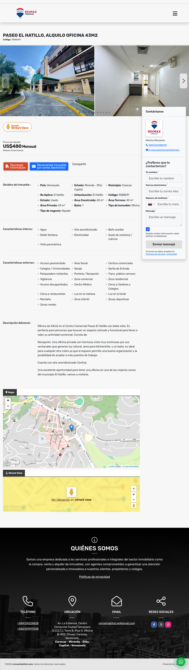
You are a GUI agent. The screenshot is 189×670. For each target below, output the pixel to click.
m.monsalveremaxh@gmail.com (166, 150)
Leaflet (112, 466)
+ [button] (8, 401)
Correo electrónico (157, 184)
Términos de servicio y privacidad (161, 254)
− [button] (8, 406)
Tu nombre (152, 172)
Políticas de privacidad (94, 577)
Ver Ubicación (61, 500)
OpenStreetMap (132, 466)
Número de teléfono (157, 197)
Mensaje (151, 210)
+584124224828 (28, 623)
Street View (17, 127)
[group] (47, 80)
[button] (79, 112)
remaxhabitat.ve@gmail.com (117, 623)
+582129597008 (28, 628)
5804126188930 (158, 145)
